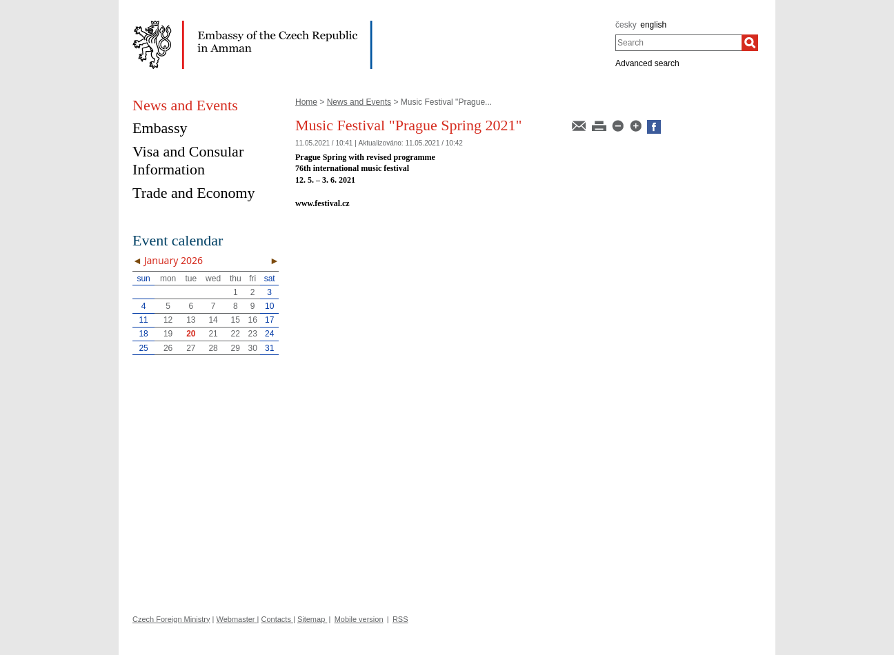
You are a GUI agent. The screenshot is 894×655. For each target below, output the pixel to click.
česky (626, 25)
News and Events (359, 102)
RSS (400, 619)
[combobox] (678, 42)
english (653, 25)
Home (306, 102)
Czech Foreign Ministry (171, 619)
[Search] (750, 42)
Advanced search (647, 63)
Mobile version (359, 619)
